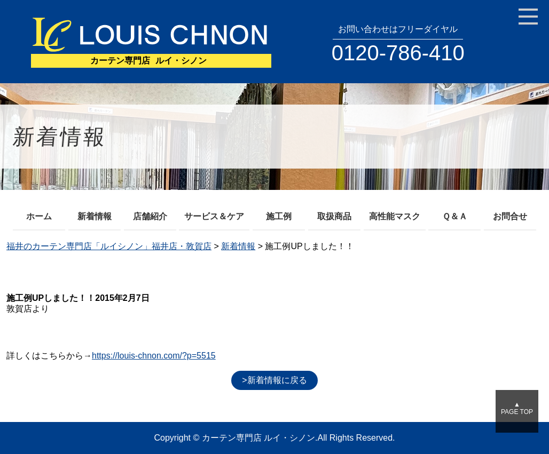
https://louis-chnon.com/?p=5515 (154, 355)
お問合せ (510, 216)
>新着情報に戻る (274, 380)
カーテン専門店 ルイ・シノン (258, 437)
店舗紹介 (150, 216)
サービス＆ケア (214, 216)
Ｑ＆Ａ (454, 216)
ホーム (39, 216)
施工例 (279, 216)
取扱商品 (334, 216)
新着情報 (94, 216)
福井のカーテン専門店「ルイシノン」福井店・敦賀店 (108, 246)
